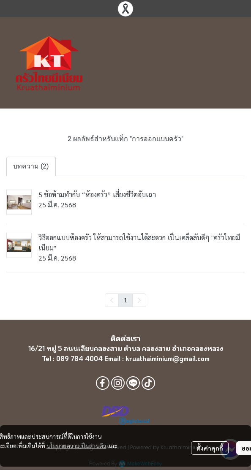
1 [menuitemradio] (125, 300)
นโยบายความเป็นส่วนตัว (76, 445)
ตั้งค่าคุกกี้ (209, 448)
